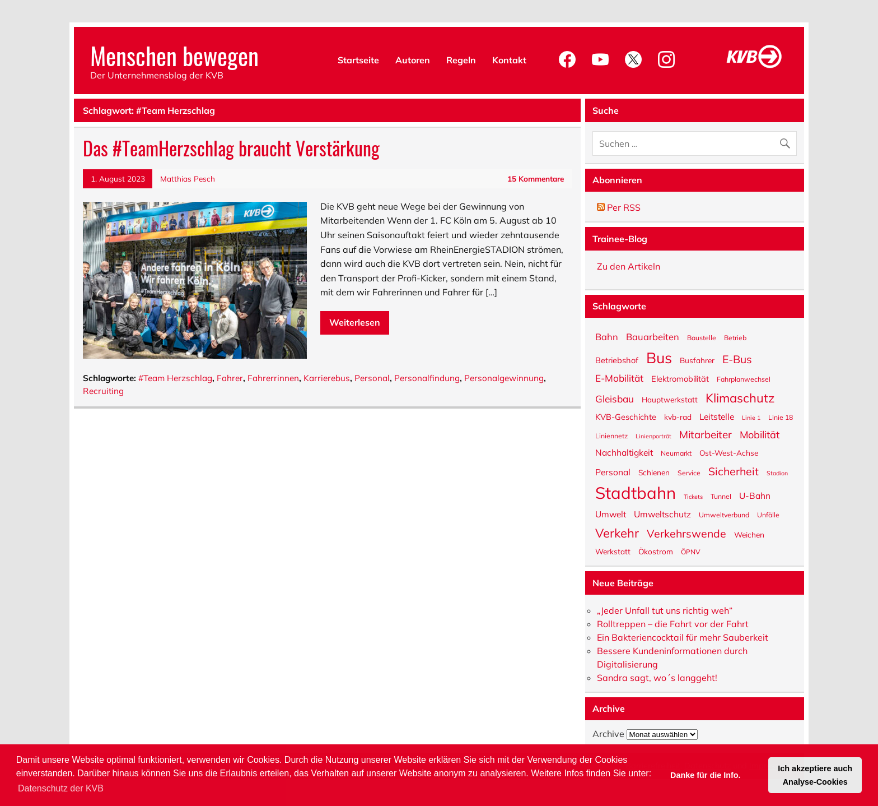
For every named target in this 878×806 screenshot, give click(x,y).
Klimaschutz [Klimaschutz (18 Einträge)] (740, 397)
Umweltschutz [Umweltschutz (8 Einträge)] (662, 513)
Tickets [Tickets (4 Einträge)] (693, 496)
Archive (608, 733)
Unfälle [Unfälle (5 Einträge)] (768, 514)
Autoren (412, 60)
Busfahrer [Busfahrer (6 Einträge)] (697, 359)
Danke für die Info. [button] (705, 775)
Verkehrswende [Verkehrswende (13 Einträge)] (686, 532)
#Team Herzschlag (175, 378)
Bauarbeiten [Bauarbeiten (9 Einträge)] (652, 336)
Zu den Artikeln (628, 266)
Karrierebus (326, 378)
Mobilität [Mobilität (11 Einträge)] (759, 434)
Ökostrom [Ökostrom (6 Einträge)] (655, 550)
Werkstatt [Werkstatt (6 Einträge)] (613, 550)
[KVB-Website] (754, 67)
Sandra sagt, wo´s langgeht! (657, 677)
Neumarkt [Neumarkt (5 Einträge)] (676, 453)
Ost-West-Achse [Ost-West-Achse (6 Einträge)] (728, 452)
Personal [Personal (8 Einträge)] (613, 471)
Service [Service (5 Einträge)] (689, 472)
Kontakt (509, 60)
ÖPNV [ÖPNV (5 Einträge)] (690, 551)
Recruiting (103, 391)
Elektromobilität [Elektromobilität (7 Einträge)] (680, 378)
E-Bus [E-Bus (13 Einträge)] (737, 358)
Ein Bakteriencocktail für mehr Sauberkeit (682, 637)
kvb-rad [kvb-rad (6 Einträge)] (678, 416)
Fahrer (230, 378)
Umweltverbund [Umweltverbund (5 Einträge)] (724, 514)
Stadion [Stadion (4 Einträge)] (777, 472)
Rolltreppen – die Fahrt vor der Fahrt (673, 623)
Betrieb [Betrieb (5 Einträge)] (735, 337)
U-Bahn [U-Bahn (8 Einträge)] (754, 495)
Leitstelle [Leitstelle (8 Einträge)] (716, 416)
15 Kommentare (535, 178)
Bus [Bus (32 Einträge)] (659, 356)
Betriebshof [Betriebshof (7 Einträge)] (616, 360)
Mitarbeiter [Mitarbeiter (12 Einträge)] (705, 434)
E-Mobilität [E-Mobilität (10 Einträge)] (619, 377)
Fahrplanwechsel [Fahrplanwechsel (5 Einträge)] (743, 379)
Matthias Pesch (187, 178)
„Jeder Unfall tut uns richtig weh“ (664, 610)
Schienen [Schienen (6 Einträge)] (654, 471)
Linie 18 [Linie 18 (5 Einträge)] (780, 417)
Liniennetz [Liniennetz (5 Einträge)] (611, 435)
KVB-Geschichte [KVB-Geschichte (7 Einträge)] (625, 416)
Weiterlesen (354, 322)
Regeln (461, 60)
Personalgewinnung (504, 378)
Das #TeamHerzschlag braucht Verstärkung (231, 148)
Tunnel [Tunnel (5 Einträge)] (721, 496)
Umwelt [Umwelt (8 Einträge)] (610, 513)
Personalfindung (427, 378)
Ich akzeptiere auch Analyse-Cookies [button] (815, 775)
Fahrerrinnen (273, 378)
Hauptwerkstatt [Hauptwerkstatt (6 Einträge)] (670, 399)
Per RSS (619, 207)
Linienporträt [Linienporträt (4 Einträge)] (653, 435)
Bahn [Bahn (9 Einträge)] (606, 336)
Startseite (358, 60)
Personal (372, 378)
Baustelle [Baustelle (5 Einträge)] (701, 337)
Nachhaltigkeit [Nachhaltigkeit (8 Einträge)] (624, 452)
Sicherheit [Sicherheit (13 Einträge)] (733, 470)
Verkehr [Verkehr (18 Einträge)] (617, 532)
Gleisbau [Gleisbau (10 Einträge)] (614, 398)
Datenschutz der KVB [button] (61, 788)
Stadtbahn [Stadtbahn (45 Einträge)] (635, 492)
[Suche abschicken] (787, 141)
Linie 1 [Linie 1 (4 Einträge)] (751, 417)
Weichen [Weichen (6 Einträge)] (749, 534)
